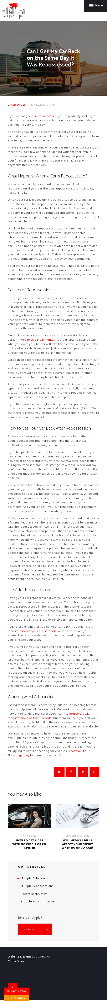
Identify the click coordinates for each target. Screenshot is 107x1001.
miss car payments (40, 340)
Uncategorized (17, 105)
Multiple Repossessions (37, 887)
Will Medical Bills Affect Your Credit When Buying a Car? (77, 844)
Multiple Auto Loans (35, 879)
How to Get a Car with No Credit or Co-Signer (29, 844)
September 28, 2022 (78, 836)
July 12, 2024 (38, 105)
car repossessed (45, 116)
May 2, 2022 (30, 836)
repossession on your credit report (32, 631)
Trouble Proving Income (38, 902)
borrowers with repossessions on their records (49, 716)
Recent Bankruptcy (34, 894)
